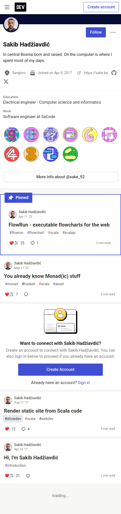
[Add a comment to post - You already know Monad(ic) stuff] (11, 294)
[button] (11, 134)
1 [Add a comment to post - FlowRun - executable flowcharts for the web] (34, 243)
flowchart (35, 232)
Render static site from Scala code (43, 411)
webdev (46, 418)
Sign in (84, 382)
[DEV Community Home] (20, 7)
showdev (13, 418)
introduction (15, 465)
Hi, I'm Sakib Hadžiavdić (31, 458)
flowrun (16, 232)
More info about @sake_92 (60, 176)
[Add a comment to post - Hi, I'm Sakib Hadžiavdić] (12, 475)
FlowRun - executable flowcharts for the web (59, 225)
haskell (28, 284)
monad (11, 284)
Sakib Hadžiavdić (32, 212)
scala (53, 232)
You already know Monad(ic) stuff (42, 276)
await (58, 284)
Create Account (60, 369)
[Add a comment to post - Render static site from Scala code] (10, 429)
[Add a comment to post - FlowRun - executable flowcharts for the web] (17, 243)
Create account (101, 7)
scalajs (69, 232)
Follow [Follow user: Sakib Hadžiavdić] (96, 32)
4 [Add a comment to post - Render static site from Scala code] (25, 429)
